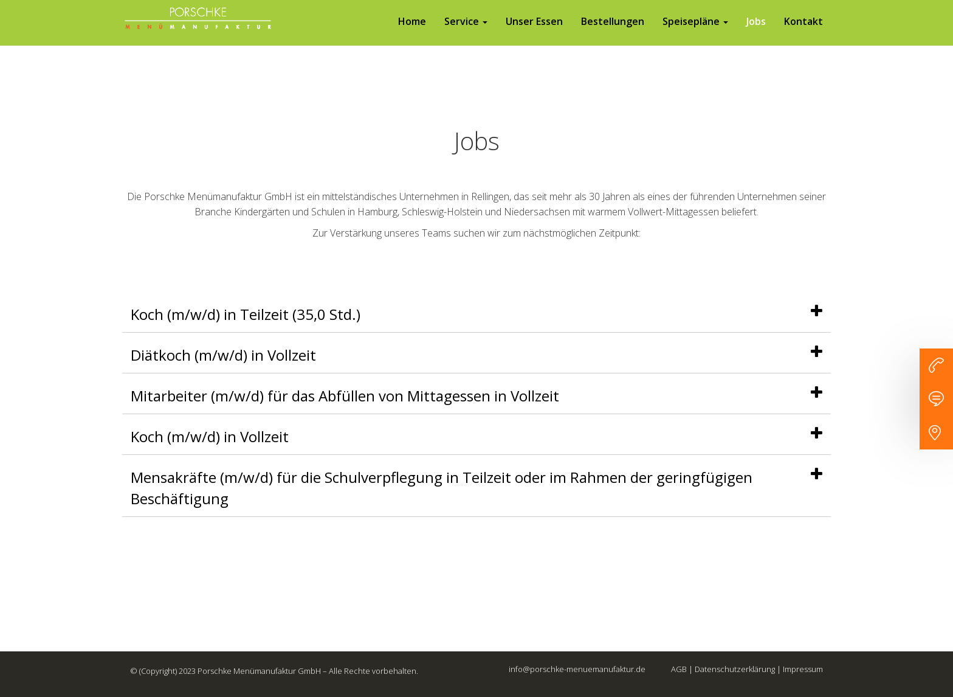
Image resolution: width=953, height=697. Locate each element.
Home (412, 33)
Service (465, 33)
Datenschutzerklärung (735, 669)
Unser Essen (534, 33)
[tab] (476, 314)
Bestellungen (612, 33)
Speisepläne (695, 33)
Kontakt (803, 33)
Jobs (756, 33)
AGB (679, 669)
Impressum (803, 669)
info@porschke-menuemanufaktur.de (577, 669)
